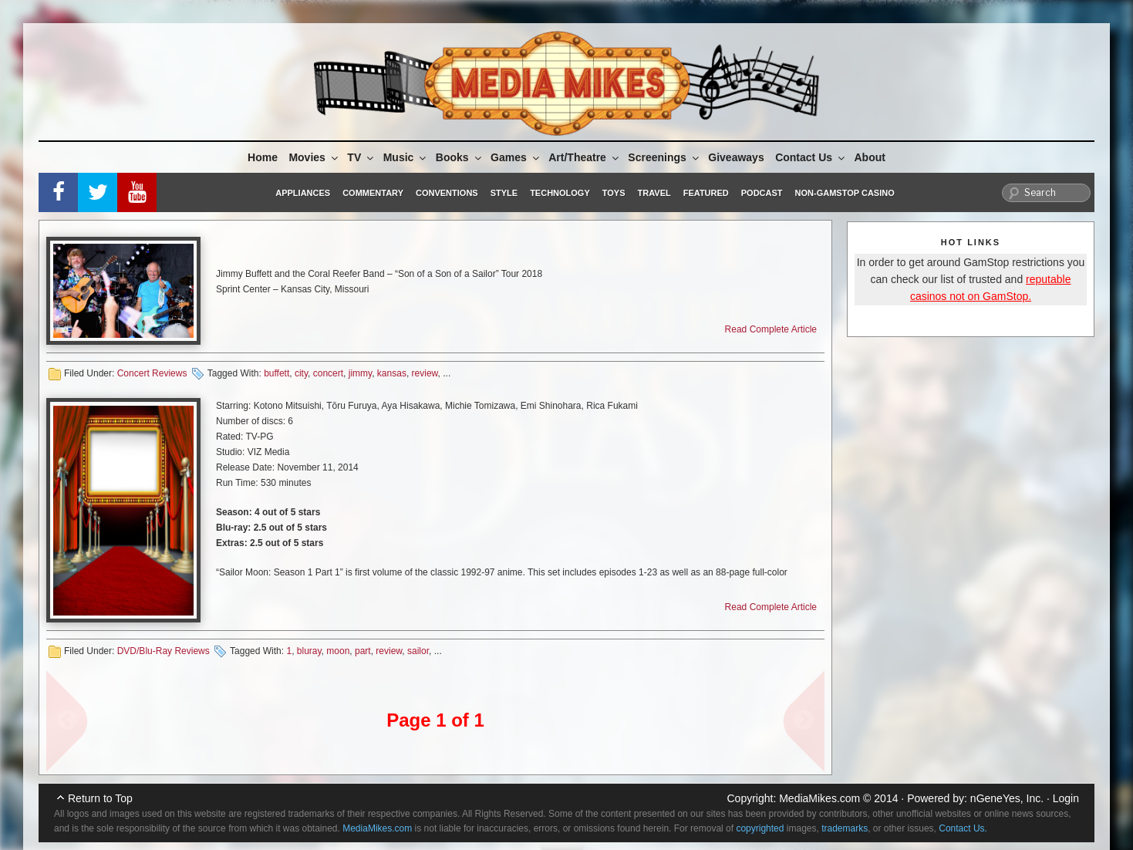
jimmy (360, 373)
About (870, 157)
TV (361, 157)
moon (337, 651)
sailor (418, 651)
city (301, 373)
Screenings (664, 157)
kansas (391, 373)
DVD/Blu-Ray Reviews (163, 651)
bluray (309, 651)
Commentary (372, 192)
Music (406, 157)
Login (1066, 798)
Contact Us (811, 157)
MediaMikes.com (819, 798)
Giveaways (736, 157)
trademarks (844, 828)
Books (460, 157)
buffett (276, 373)
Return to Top (100, 798)
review (425, 373)
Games (516, 157)
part (363, 651)
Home (263, 157)
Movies (313, 157)
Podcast (762, 192)
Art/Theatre (584, 157)
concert (328, 373)
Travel (654, 192)
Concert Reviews (152, 373)
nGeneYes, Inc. (1007, 798)
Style (504, 192)
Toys (614, 192)
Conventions (447, 192)
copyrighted (760, 828)
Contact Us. (963, 828)
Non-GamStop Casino (845, 192)
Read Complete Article (771, 329)
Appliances (302, 192)
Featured (706, 192)
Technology (560, 192)
